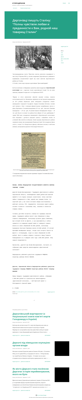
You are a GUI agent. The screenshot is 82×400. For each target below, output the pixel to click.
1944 (62, 52)
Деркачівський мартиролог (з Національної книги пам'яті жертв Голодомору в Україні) (31, 316)
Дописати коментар (25, 335)
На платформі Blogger (41, 395)
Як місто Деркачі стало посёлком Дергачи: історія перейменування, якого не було (31, 371)
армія (62, 54)
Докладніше (47, 335)
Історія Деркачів (18, 3)
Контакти (14, 8)
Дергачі (62, 56)
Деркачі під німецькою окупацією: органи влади (31, 344)
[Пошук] (64, 3)
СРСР (62, 60)
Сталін (62, 62)
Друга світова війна (65, 58)
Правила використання (24, 8)
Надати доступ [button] (64, 46)
